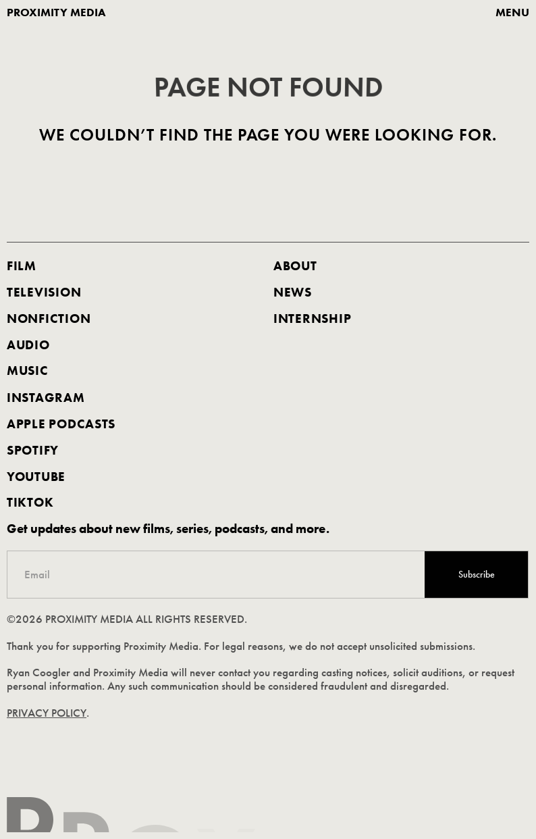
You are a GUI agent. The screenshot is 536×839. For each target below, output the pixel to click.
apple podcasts (61, 424)
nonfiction (48, 318)
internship (312, 318)
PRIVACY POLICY (47, 713)
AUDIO (28, 345)
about (295, 266)
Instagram (46, 397)
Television (44, 292)
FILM (21, 266)
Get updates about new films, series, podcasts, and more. (168, 529)
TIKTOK (30, 502)
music (28, 371)
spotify (33, 449)
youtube (36, 476)
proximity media (56, 12)
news (292, 292)
